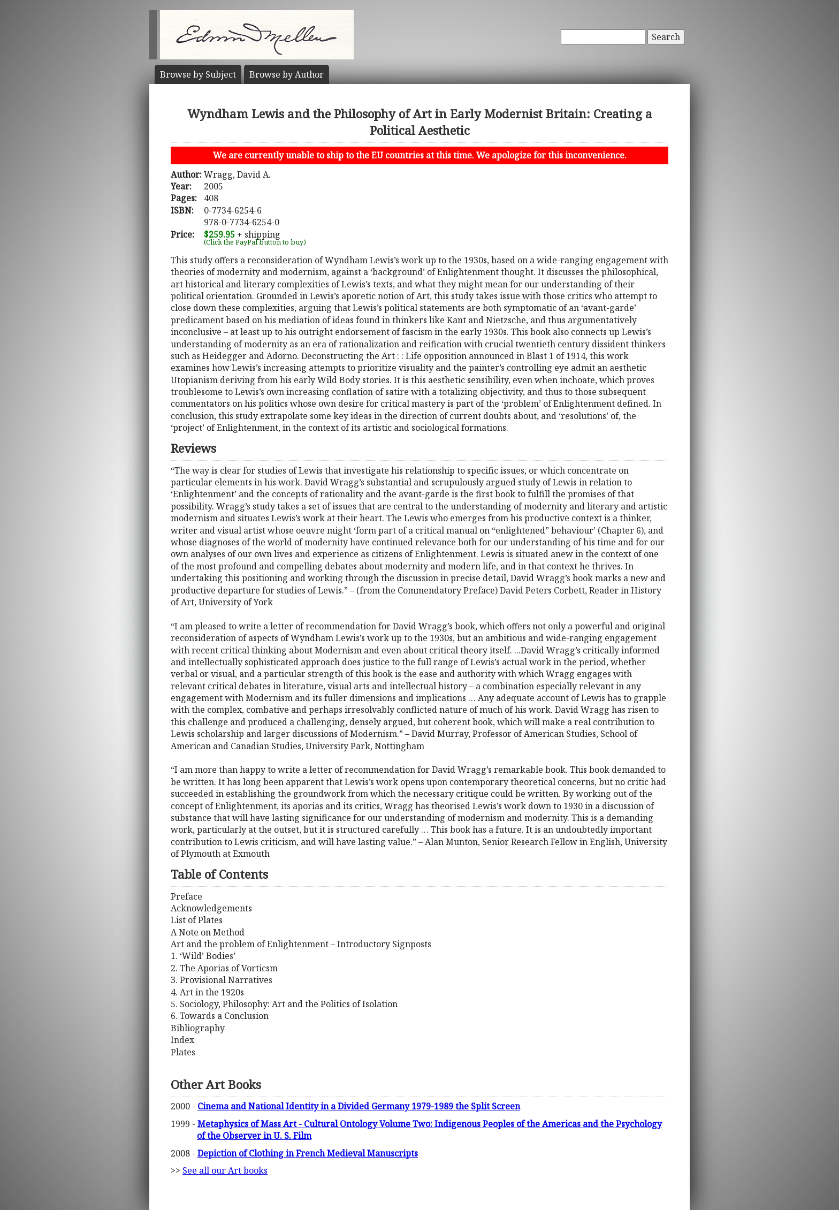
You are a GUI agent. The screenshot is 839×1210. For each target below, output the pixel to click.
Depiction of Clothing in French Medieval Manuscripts (307, 1153)
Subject (198, 74)
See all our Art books (225, 1170)
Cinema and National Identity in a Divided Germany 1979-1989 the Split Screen (358, 1106)
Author (286, 74)
